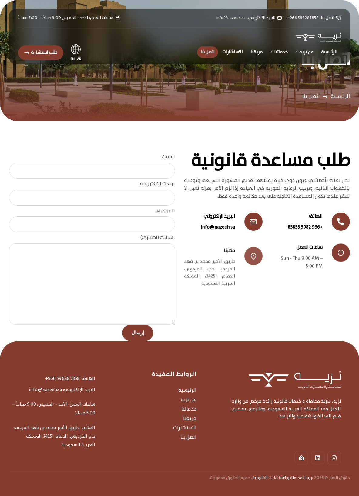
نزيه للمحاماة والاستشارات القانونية (282, 477)
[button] (40, 52)
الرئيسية (340, 96)
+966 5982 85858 (305, 227)
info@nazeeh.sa (218, 227)
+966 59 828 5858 (62, 378)
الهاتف (316, 216)
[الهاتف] (341, 222)
